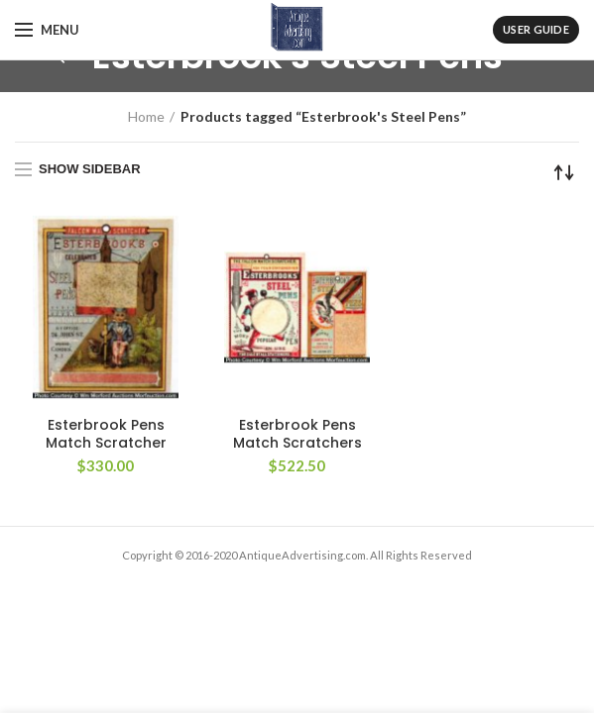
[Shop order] (564, 172)
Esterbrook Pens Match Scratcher (106, 434)
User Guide (536, 29)
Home (146, 116)
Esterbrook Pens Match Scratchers (297, 434)
